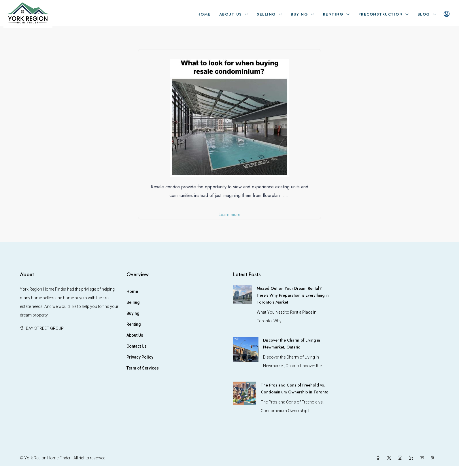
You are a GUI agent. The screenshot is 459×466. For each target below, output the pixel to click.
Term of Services (142, 368)
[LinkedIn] (412, 458)
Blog (424, 14)
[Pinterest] (434, 458)
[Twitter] (390, 458)
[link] (242, 294)
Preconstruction (380, 14)
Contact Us (136, 346)
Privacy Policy (139, 357)
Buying (299, 14)
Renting (333, 14)
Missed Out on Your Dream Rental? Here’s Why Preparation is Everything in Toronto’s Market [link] (293, 295)
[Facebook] (379, 458)
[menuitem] (447, 14)
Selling (266, 14)
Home (204, 14)
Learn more (229, 214)
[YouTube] (423, 458)
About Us (230, 14)
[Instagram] (401, 458)
